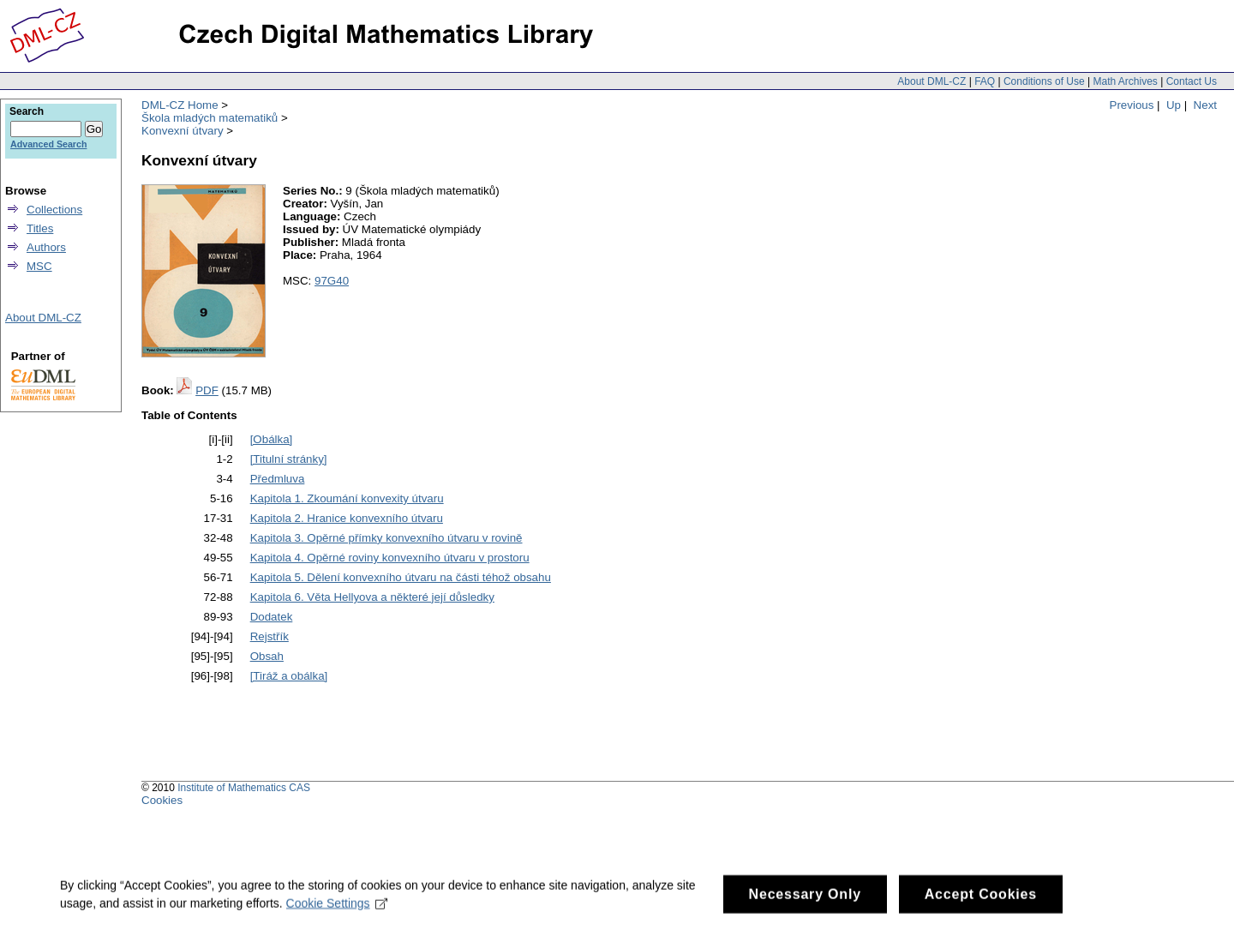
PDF (207, 390)
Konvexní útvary (182, 130)
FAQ (984, 81)
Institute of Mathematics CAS (243, 788)
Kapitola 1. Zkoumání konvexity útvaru (347, 498)
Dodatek (271, 616)
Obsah (267, 656)
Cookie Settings (337, 909)
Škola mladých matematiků (209, 117)
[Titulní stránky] (288, 459)
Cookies (162, 800)
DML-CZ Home (180, 105)
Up (1173, 105)
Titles (40, 228)
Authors (46, 247)
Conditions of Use (1044, 81)
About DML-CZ (931, 81)
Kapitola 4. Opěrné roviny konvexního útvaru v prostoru (390, 557)
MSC (39, 266)
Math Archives (1125, 81)
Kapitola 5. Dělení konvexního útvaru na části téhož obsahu (400, 577)
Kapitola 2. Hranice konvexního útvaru (346, 518)
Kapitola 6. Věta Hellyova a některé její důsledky (372, 597)
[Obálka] (271, 439)
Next (1205, 105)
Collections (54, 209)
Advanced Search (48, 144)
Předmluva (277, 478)
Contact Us (1191, 81)
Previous (1132, 105)
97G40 (331, 280)
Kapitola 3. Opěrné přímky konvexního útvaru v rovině (386, 537)
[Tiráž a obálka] (289, 675)
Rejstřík (269, 636)
